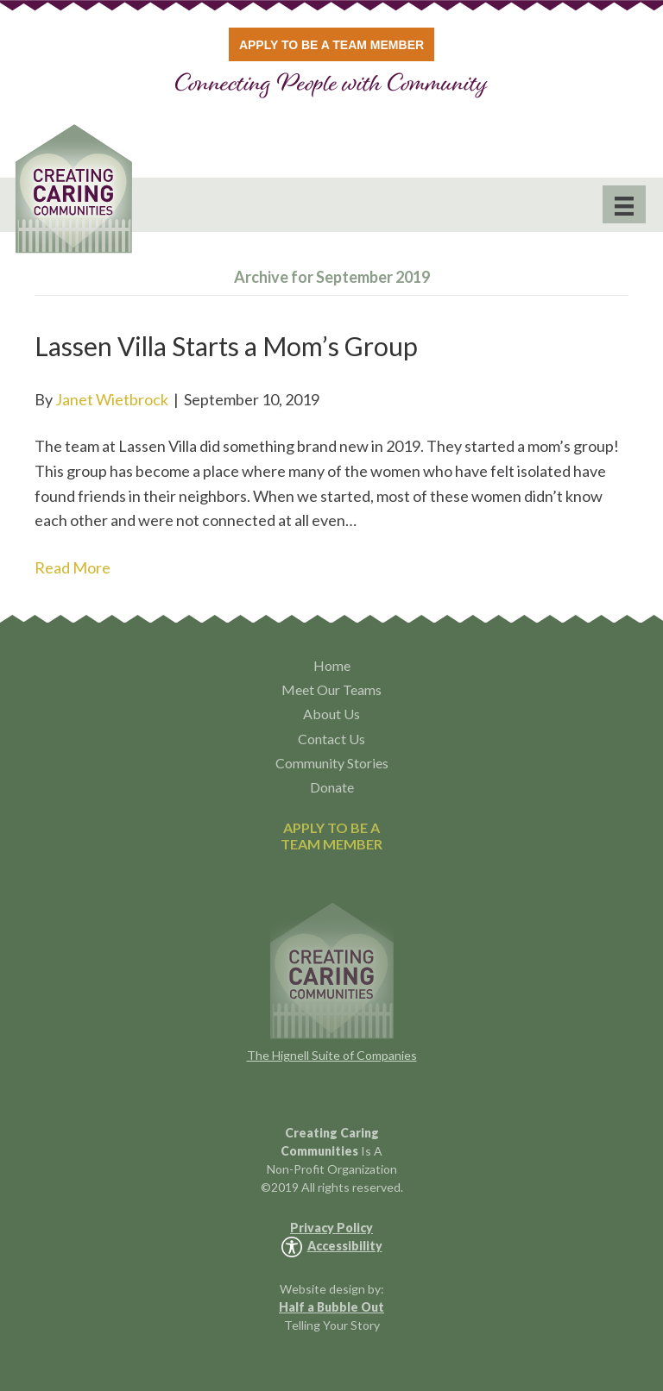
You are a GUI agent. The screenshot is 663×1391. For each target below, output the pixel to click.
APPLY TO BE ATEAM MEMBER (331, 835)
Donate (332, 787)
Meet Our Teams (331, 689)
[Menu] (624, 204)
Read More (72, 567)
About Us (331, 713)
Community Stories (331, 763)
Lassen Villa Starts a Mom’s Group (226, 345)
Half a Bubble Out (331, 1307)
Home (331, 665)
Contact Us (331, 738)
